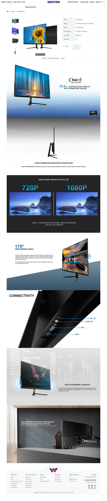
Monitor (13, 11)
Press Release (58, 481)
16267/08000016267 (90, 477)
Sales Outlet (28, 479)
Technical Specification (53, 58)
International (43, 477)
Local (41, 479)
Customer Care (29, 483)
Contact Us (28, 477)
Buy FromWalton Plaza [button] (77, 47)
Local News (57, 477)
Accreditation (14, 487)
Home (12, 477)
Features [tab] (44, 58)
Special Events (72, 479)
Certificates (13, 485)
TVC (70, 477)
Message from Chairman (17, 481)
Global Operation (15, 483)
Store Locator (28, 481)
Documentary (72, 481)
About (12, 479)
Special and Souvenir (45, 481)
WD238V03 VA (21, 11)
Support (63, 58)
